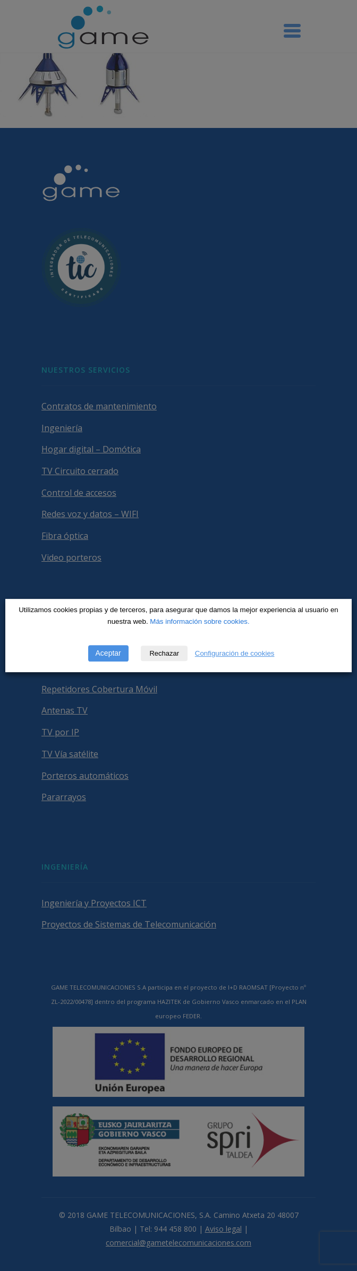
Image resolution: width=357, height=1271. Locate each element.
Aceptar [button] (108, 653)
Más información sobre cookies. (199, 621)
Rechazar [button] (164, 653)
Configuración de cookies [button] (235, 653)
